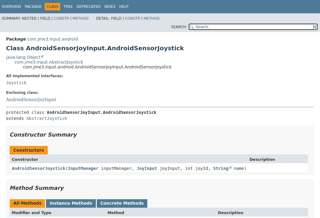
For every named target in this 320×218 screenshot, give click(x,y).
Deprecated (89, 7)
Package (33, 7)
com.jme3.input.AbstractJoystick (49, 62)
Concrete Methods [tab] (122, 203)
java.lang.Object (23, 57)
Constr (61, 18)
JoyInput (147, 168)
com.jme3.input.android (52, 39)
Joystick (16, 82)
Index (110, 7)
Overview (11, 7)
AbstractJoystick (46, 118)
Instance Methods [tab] (71, 203)
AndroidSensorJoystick (38, 168)
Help (124, 7)
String (221, 168)
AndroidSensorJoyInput (31, 99)
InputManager (83, 168)
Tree (68, 7)
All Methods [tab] (27, 203)
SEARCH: (179, 27)
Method (81, 18)
